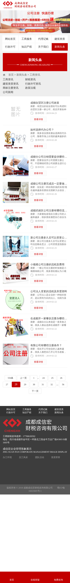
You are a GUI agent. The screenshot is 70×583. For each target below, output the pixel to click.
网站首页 (10, 39)
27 (7, 384)
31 (43, 384)
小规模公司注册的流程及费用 (47, 264)
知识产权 (26, 46)
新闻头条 (60, 46)
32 (52, 384)
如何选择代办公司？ (42, 129)
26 (61, 378)
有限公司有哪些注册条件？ (46, 345)
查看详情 (38, 119)
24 (43, 378)
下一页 (35, 391)
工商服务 (26, 39)
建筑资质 (60, 39)
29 (25, 384)
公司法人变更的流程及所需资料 (48, 291)
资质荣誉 (55, 457)
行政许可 (10, 46)
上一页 (23, 378)
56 (63, 384)
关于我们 (43, 46)
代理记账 (43, 39)
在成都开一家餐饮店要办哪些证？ (50, 318)
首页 (11, 74)
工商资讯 (35, 74)
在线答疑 (35, 580)
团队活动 (39, 457)
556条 (10, 378)
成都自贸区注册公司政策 (44, 102)
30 (34, 384)
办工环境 (7, 457)
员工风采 (23, 457)
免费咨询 (58, 580)
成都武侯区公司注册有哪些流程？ (50, 210)
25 (52, 378)
